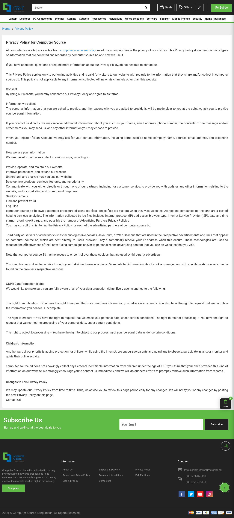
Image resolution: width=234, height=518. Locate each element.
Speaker (165, 18)
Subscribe (217, 424)
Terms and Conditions (111, 475)
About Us (68, 469)
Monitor (59, 18)
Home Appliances (215, 18)
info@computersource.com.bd (203, 470)
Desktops (25, 18)
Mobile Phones (181, 18)
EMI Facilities (142, 475)
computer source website (77, 50)
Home (6, 29)
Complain (13, 488)
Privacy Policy (23, 29)
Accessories (99, 18)
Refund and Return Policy (76, 475)
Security (197, 18)
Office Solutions (134, 18)
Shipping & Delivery (109, 469)
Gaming (71, 18)
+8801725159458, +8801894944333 (195, 479)
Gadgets (84, 18)
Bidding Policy (70, 480)
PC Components (42, 18)
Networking (115, 18)
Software (152, 18)
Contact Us (105, 480)
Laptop (13, 18)
